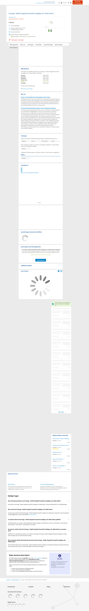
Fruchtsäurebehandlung (47, 484)
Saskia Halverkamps (58, 459)
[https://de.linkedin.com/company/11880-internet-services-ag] (19, 605)
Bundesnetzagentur (37, 558)
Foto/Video (38, 44)
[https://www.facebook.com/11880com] (9, 605)
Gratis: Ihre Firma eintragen (77, 2)
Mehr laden (61, 412)
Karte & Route (14, 47)
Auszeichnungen (48, 44)
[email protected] (32, 514)
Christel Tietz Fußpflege (58, 466)
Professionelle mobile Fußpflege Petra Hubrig (61, 438)
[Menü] (71, 3)
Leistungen (30, 44)
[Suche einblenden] (59, 3)
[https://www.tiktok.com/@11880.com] (16, 605)
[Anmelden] (64, 3)
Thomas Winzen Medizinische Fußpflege (61, 445)
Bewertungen (58, 44)
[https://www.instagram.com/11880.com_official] (12, 605)
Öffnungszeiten (14, 44)
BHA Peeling (11, 484)
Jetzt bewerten (41, 260)
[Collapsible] (69, 501)
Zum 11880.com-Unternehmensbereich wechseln (45, 3)
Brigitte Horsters (57, 452)
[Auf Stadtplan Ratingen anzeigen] (61, 271)
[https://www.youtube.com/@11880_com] (23, 605)
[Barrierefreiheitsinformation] (69, 3)
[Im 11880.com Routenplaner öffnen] (59, 271)
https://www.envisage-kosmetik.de (29, 172)
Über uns (22, 44)
